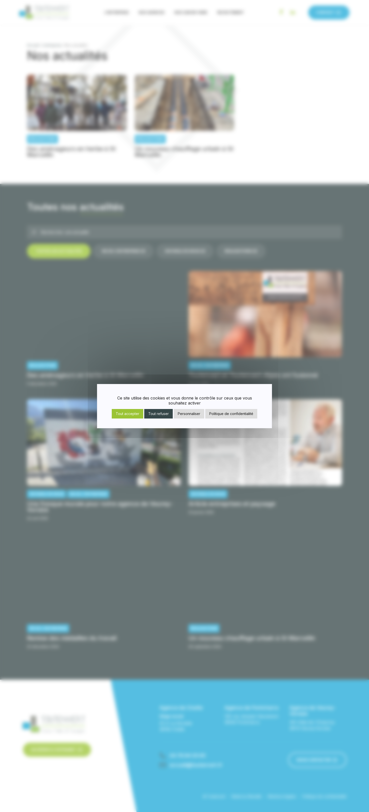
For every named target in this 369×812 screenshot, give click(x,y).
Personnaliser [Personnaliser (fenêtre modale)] (189, 414)
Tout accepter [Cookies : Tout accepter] (127, 414)
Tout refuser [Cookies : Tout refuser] (158, 414)
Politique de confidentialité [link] (231, 414)
